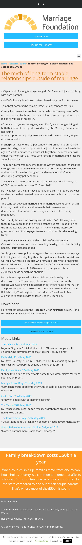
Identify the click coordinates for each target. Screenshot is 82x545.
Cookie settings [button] (41, 541)
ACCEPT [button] (68, 541)
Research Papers (17, 63)
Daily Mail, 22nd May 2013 (16, 357)
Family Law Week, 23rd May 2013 (20, 370)
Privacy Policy (9, 501)
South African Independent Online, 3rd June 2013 (29, 427)
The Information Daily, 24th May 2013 (23, 418)
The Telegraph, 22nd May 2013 (19, 344)
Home (4, 63)
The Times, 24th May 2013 (16, 405)
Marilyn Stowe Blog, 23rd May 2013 (21, 383)
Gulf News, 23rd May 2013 (16, 396)
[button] (79, 56)
